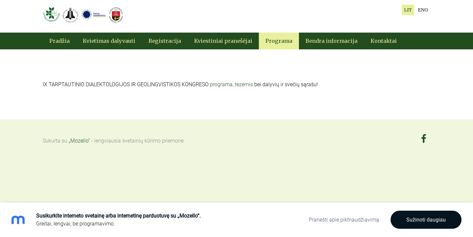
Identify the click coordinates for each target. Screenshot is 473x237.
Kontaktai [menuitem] (384, 41)
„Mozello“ (79, 141)
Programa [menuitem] (278, 41)
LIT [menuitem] (408, 10)
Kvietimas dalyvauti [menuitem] (109, 41)
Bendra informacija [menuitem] (331, 41)
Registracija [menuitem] (164, 41)
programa (221, 84)
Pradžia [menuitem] (59, 41)
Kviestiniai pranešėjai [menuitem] (223, 41)
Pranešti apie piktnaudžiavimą (344, 220)
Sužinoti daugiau (426, 220)
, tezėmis (243, 84)
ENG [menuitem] (423, 10)
